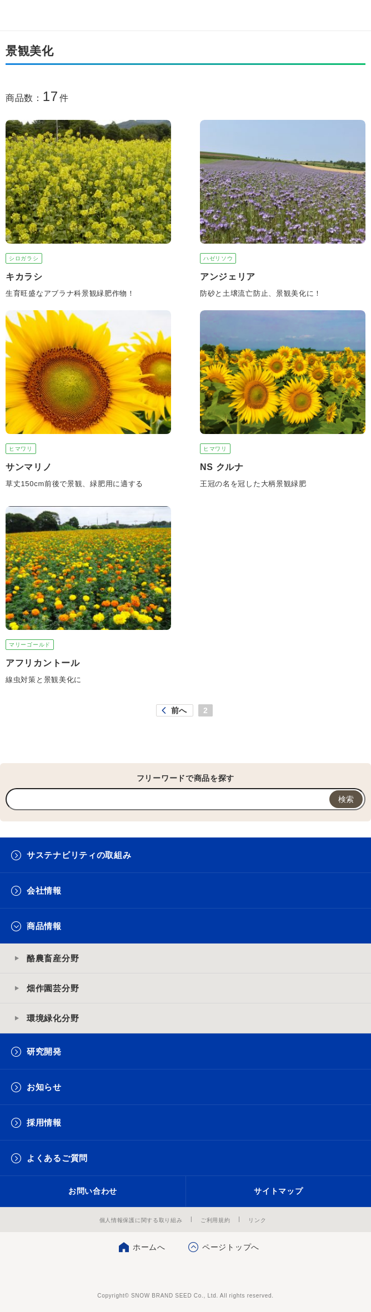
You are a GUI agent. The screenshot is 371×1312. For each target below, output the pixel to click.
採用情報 (44, 1122)
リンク (257, 1220)
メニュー (353, 15)
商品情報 (44, 926)
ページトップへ (230, 1247)
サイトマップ (278, 1191)
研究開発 (44, 1051)
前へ (179, 710)
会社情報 (44, 890)
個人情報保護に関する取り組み (141, 1220)
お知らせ (44, 1087)
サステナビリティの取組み (79, 855)
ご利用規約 (215, 1220)
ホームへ (149, 1247)
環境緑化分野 (53, 1018)
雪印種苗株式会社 (185, 1273)
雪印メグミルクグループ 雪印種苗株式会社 (31, 15)
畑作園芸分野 (53, 988)
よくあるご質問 (57, 1158)
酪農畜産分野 (53, 958)
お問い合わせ (92, 1191)
